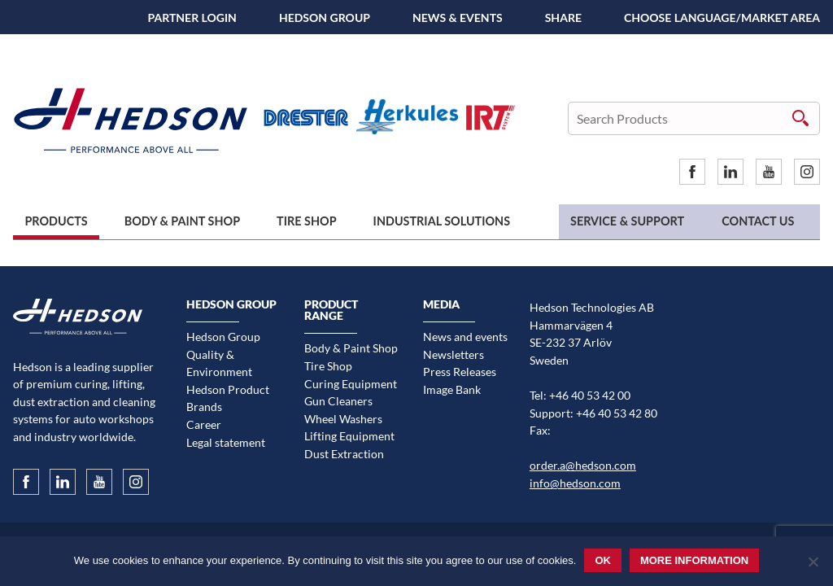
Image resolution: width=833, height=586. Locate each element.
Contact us (758, 221)
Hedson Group (324, 17)
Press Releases (459, 371)
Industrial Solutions (441, 221)
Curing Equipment (350, 384)
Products (55, 221)
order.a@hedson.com (583, 465)
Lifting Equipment (349, 436)
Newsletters (453, 354)
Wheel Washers (343, 419)
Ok (603, 560)
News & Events (457, 17)
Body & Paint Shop (182, 221)
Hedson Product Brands (227, 398)
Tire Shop (306, 221)
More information (694, 560)
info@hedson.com (575, 483)
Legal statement (225, 442)
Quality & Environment (219, 363)
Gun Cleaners (338, 401)
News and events (465, 336)
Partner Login (192, 17)
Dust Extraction (344, 454)
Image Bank (452, 389)
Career (203, 424)
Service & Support (627, 221)
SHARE (563, 17)
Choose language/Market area (722, 17)
